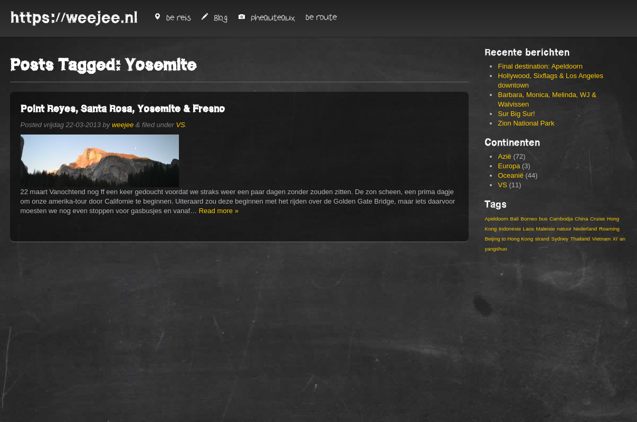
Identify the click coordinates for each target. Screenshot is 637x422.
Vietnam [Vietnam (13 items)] (601, 239)
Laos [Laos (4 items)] (528, 229)
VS (180, 125)
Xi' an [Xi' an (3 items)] (619, 239)
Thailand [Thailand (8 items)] (580, 239)
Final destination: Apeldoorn (540, 66)
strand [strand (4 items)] (542, 239)
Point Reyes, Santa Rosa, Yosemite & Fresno (123, 108)
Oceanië (510, 175)
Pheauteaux (266, 18)
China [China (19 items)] (581, 219)
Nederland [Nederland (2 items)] (585, 229)
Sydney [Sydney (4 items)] (559, 239)
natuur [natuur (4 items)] (564, 229)
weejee (123, 125)
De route (321, 17)
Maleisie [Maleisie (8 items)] (545, 229)
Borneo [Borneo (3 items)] (528, 219)
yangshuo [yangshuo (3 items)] (495, 249)
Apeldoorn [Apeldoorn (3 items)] (496, 219)
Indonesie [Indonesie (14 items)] (510, 229)
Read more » (219, 211)
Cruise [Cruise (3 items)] (597, 219)
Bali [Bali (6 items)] (514, 219)
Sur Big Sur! (516, 114)
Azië (504, 156)
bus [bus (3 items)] (543, 219)
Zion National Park (526, 123)
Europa (509, 166)
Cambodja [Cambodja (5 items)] (561, 219)
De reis (172, 18)
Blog (214, 18)
